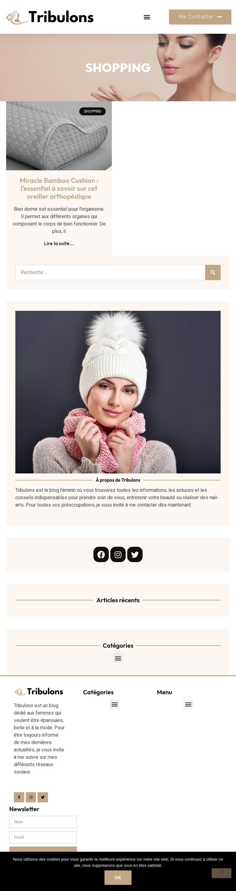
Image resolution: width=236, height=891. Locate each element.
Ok (117, 878)
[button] (147, 17)
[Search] (213, 272)
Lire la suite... (59, 243)
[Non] (221, 873)
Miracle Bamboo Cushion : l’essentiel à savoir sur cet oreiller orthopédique (59, 188)
